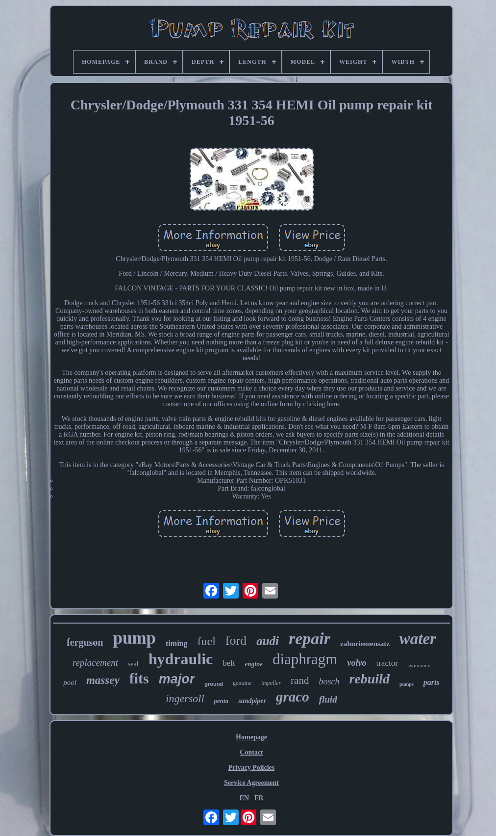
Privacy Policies (251, 767)
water (417, 639)
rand (300, 680)
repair (309, 638)
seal (133, 664)
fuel (206, 641)
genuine (242, 682)
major (177, 679)
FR (259, 798)
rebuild (369, 678)
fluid (328, 699)
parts (431, 682)
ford (236, 640)
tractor (386, 663)
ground (213, 684)
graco (292, 697)
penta (221, 701)
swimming (419, 665)
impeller (271, 682)
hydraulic (181, 659)
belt (229, 663)
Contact (251, 752)
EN (244, 798)
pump (134, 638)
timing (176, 643)
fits (139, 678)
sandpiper (252, 701)
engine (254, 664)
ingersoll (185, 698)
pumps (406, 684)
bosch (329, 681)
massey (103, 680)
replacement (95, 662)
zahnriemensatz (365, 644)
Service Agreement (251, 782)
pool (69, 682)
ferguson (85, 642)
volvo (356, 663)
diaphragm (305, 659)
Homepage (251, 737)
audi (267, 641)
